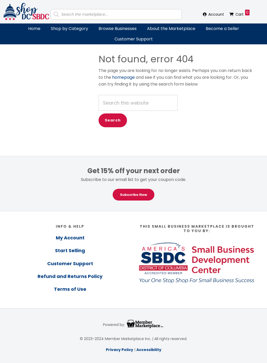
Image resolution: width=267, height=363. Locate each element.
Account (216, 14)
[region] (133, 183)
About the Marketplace (171, 29)
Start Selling (70, 250)
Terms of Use (70, 289)
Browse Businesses (118, 29)
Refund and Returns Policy (70, 276)
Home (34, 29)
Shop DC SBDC (26, 11)
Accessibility (148, 349)
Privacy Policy (119, 349)
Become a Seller (222, 29)
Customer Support (133, 39)
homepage (123, 77)
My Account (70, 237)
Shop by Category (69, 29)
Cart (242, 13)
